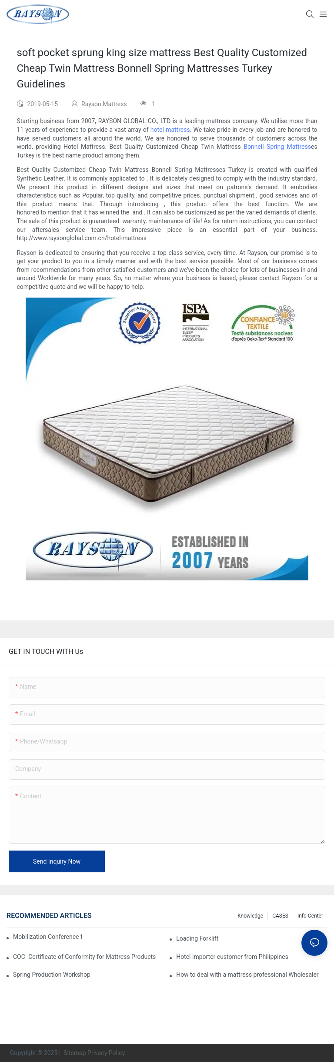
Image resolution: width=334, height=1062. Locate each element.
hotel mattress (170, 129)
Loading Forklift (197, 938)
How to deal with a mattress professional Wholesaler (247, 974)
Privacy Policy (106, 1052)
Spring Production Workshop (51, 974)
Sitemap (74, 1052)
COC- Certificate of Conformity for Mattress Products (84, 956)
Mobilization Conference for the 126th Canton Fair (47, 936)
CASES (280, 916)
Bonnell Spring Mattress (277, 146)
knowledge (250, 916)
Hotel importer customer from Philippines (232, 956)
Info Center (310, 916)
